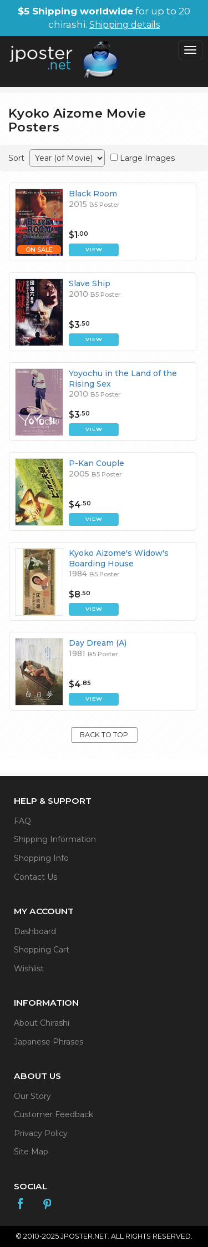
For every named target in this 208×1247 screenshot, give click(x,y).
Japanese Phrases (48, 1042)
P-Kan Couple (96, 463)
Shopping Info (41, 858)
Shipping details (124, 24)
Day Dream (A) (97, 643)
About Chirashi (41, 1023)
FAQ (22, 821)
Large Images (147, 158)
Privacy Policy (41, 1133)
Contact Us (35, 877)
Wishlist (29, 969)
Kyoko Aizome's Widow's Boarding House (119, 558)
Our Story (32, 1096)
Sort (16, 158)
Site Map (31, 1152)
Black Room (93, 194)
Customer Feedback (53, 1114)
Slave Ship (89, 283)
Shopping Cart (41, 950)
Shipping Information (55, 839)
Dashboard (35, 931)
